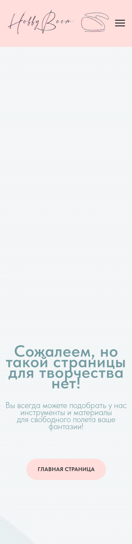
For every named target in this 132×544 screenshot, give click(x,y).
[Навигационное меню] (120, 23)
